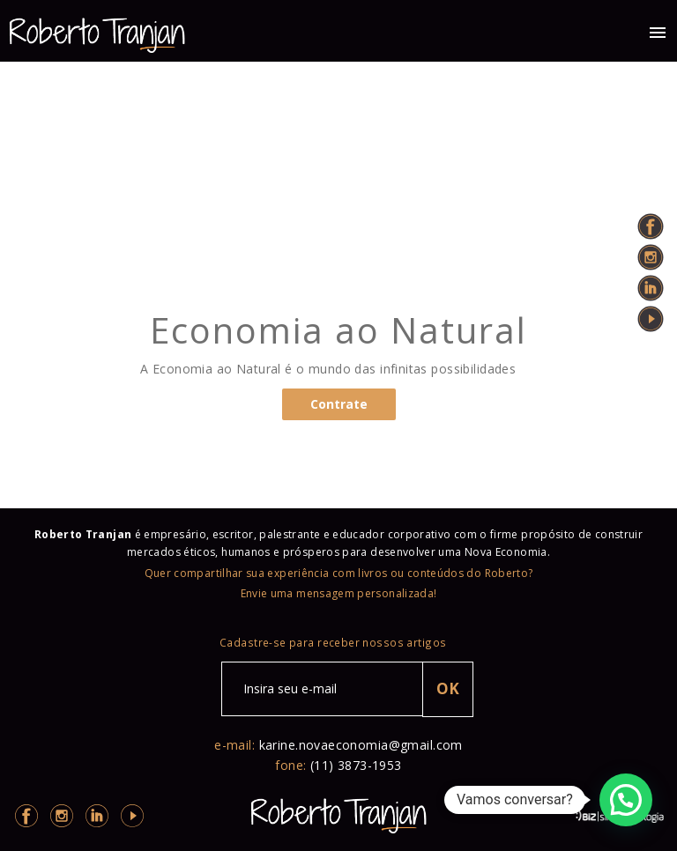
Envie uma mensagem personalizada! (339, 593)
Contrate (339, 404)
